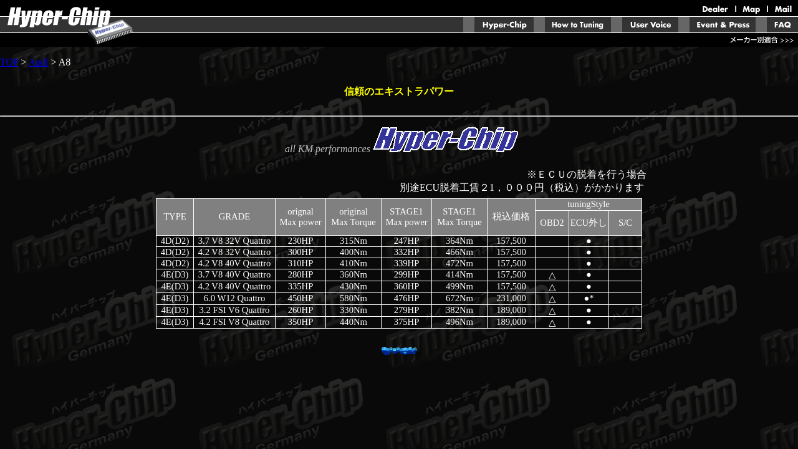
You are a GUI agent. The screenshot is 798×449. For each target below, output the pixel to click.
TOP (9, 62)
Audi (38, 62)
